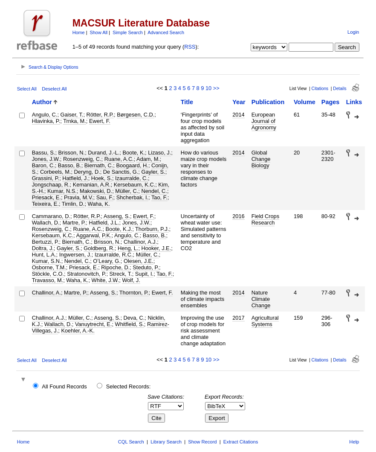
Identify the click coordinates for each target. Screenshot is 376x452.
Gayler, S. (153, 172)
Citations (320, 88)
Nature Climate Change (261, 299)
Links (354, 102)
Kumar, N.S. (62, 191)
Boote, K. (133, 152)
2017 (238, 318)
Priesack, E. (46, 197)
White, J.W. (105, 280)
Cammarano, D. (51, 216)
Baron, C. (43, 165)
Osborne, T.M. (49, 267)
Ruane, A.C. (119, 159)
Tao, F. (159, 197)
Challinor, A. (46, 292)
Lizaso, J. (159, 152)
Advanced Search (166, 32)
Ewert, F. (99, 121)
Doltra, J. (43, 248)
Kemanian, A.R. (92, 184)
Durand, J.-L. (103, 152)
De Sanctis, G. (121, 172)
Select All (27, 88)
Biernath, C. (98, 165)
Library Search (166, 441)
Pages (330, 102)
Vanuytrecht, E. (93, 324)
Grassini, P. (45, 178)
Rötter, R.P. (100, 114)
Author (42, 102)
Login (353, 32)
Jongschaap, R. (51, 184)
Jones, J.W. (46, 159)
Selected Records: (128, 386)
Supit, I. (144, 274)
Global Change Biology (261, 159)
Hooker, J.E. (156, 248)
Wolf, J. (131, 280)
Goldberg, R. (99, 248)
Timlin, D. (73, 204)
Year (238, 102)
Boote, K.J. (119, 229)
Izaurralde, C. (131, 178)
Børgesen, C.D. (135, 114)
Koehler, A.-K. (77, 330)
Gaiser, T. (72, 114)
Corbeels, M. (55, 172)
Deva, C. (134, 318)
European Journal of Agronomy (264, 121)
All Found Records (64, 386)
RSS (189, 47)
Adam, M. (148, 159)
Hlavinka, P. (46, 121)
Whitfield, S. (129, 324)
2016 (238, 216)
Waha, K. (99, 204)
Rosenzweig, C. (82, 159)
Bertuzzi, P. (45, 242)
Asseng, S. (117, 216)
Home (78, 32)
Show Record (202, 441)
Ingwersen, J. (75, 254)
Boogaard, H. (132, 165)
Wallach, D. (46, 222)
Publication (268, 102)
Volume (304, 102)
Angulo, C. (45, 114)
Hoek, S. (101, 178)
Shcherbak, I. (132, 197)
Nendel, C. (154, 191)
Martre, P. (74, 222)
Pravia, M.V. (78, 197)
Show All (99, 32)
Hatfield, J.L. (104, 222)
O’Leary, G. (106, 261)
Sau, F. (104, 197)
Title (187, 102)
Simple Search (128, 32)
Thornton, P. (134, 292)
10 (208, 88)
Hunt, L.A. (44, 254)
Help (354, 441)
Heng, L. (128, 248)
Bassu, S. (43, 152)
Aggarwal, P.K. (94, 235)
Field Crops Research (265, 219)
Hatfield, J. (75, 178)
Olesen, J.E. (138, 261)
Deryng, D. (87, 172)
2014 (238, 114)
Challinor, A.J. (140, 242)
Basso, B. (69, 165)
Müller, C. (126, 191)
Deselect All (54, 88)
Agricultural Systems (265, 321)
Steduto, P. (146, 267)
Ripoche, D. (115, 267)
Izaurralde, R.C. (114, 254)
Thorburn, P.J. (152, 229)
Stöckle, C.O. (48, 274)
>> (216, 88)
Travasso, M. (47, 280)
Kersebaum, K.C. (134, 184)
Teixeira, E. (45, 204)
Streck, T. (121, 274)
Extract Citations (240, 441)
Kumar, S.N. (46, 261)
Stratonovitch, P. (86, 274)
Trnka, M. (74, 121)
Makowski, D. (96, 191)
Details (339, 88)
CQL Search (131, 441)
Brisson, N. (71, 152)
